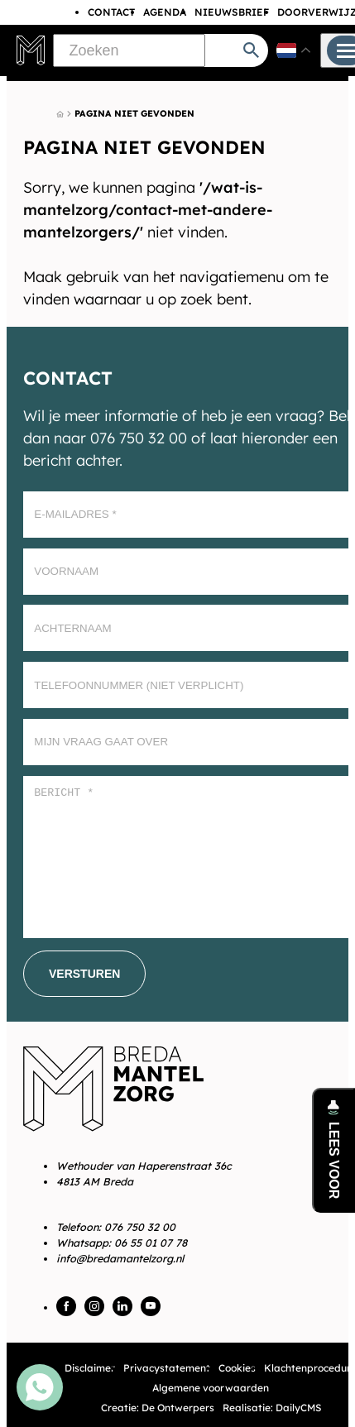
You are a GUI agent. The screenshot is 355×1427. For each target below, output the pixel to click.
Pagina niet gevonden (134, 113)
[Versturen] (84, 974)
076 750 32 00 (139, 1226)
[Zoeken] (129, 50)
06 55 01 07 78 (150, 1242)
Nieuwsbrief (231, 12)
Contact (111, 12)
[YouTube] (151, 1306)
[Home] (60, 114)
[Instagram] (94, 1306)
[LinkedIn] (122, 1306)
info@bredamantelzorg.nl (120, 1258)
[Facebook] (66, 1306)
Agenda (164, 12)
